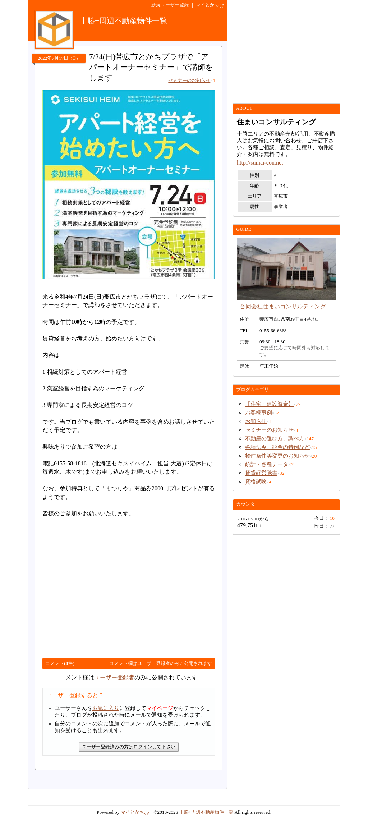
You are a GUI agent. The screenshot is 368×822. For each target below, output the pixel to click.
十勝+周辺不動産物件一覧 (206, 812)
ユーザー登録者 (114, 677)
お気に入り (105, 708)
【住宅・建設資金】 (269, 404)
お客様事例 (258, 412)
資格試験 (256, 482)
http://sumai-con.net (260, 163)
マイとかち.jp (210, 5)
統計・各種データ (266, 464)
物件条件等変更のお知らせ (277, 456)
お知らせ (256, 421)
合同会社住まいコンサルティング (283, 306)
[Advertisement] (102, 596)
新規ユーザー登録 (170, 5)
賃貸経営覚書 (261, 473)
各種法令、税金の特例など (277, 447)
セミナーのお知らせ (269, 430)
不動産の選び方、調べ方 (274, 438)
